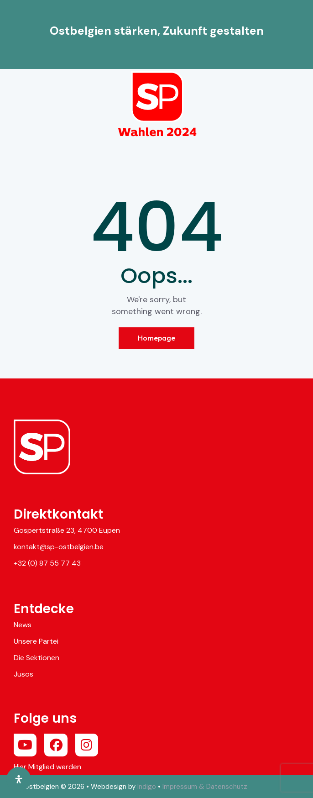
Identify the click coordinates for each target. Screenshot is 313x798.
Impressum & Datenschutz (204, 786)
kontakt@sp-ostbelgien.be (59, 546)
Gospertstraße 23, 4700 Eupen (67, 530)
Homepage (156, 337)
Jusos (23, 674)
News (22, 625)
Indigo (146, 786)
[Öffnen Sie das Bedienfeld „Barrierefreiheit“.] (18, 779)
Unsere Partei (36, 641)
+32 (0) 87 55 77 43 (47, 563)
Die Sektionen (36, 657)
